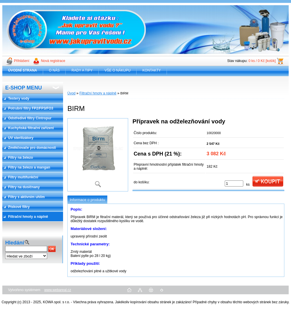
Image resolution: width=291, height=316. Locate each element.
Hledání (14, 243)
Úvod (71, 93)
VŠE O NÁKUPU (117, 70)
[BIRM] (98, 154)
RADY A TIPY (82, 70)
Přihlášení (21, 61)
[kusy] (234, 183)
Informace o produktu (87, 200)
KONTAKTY (151, 70)
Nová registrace (53, 61)
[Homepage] (22, 70)
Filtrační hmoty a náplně (97, 93)
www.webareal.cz (57, 290)
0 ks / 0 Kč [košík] (262, 61)
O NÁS (54, 70)
